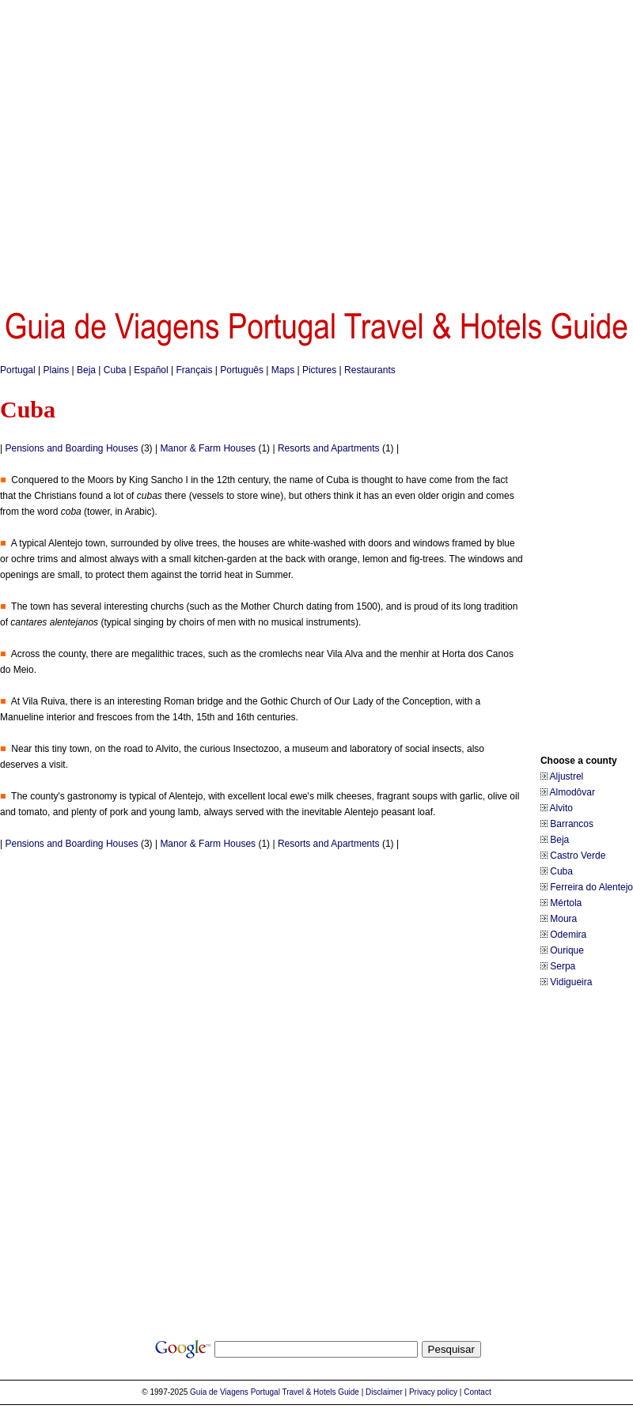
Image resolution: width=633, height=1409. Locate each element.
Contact (477, 1392)
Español (151, 370)
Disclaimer (384, 1392)
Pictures (319, 370)
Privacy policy (433, 1392)
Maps (282, 370)
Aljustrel (567, 776)
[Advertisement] (148, 148)
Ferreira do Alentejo (591, 887)
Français (194, 370)
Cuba (115, 370)
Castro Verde (577, 855)
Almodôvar (572, 792)
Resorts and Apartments (329, 448)
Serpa (562, 966)
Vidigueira (571, 982)
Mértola (566, 902)
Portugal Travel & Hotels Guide (305, 1392)
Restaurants (370, 370)
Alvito (561, 808)
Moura (563, 918)
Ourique (567, 950)
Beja (86, 370)
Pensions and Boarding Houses (71, 448)
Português (241, 370)
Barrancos (571, 823)
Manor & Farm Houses (208, 448)
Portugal (18, 370)
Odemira (568, 934)
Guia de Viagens (219, 1392)
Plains (57, 370)
